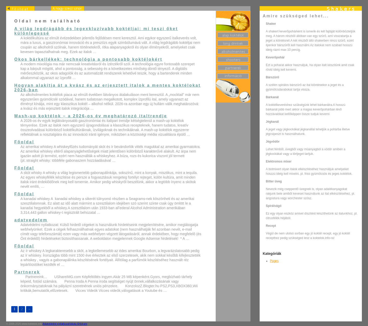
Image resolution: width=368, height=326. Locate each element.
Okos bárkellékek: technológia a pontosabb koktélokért (88, 59)
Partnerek (27, 272)
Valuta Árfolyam (78, 323)
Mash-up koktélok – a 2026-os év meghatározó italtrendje (90, 116)
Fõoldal (24, 142)
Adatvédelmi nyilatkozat (55, 323)
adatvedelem (31, 220)
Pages (274, 261)
